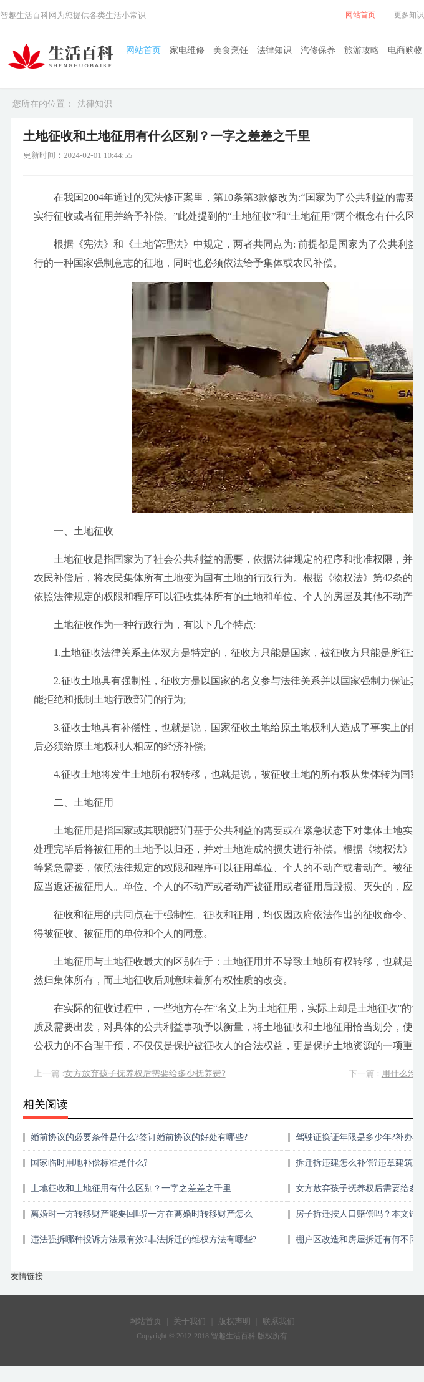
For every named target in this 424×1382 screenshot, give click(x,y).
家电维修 (187, 50)
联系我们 (279, 1321)
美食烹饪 (230, 50)
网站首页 (143, 50)
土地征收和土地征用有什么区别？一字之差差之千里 (131, 1188)
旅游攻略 (361, 50)
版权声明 (234, 1321)
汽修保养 (318, 50)
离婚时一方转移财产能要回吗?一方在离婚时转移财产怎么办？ (142, 1218)
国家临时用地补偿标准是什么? (89, 1162)
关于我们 (189, 1321)
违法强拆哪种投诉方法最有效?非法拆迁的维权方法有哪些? (143, 1239)
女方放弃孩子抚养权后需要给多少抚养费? (144, 1073)
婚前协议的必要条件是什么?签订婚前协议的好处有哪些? (139, 1137)
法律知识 (274, 50)
